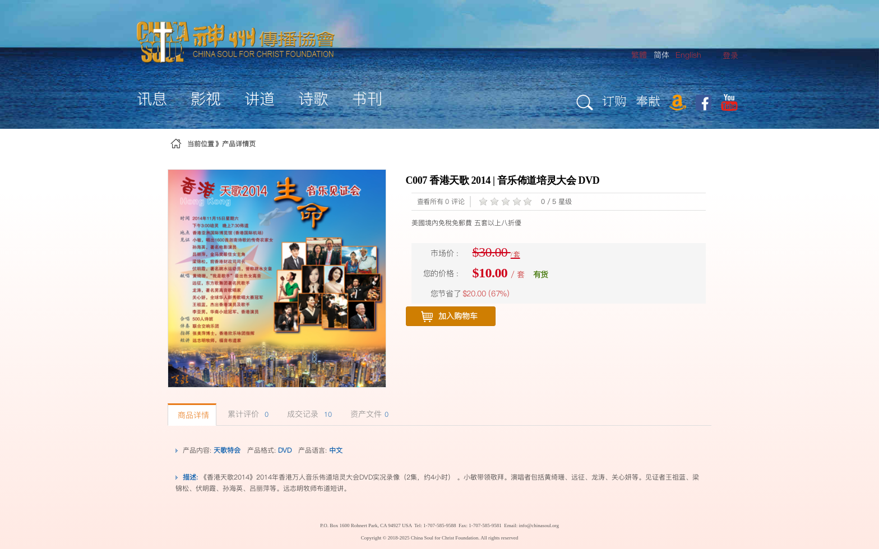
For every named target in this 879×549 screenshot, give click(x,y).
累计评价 (247, 414)
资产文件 (368, 414)
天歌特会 (227, 450)
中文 (336, 450)
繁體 (639, 55)
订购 (614, 100)
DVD (285, 450)
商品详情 (192, 415)
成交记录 (308, 414)
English (688, 55)
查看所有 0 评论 (441, 201)
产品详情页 (239, 143)
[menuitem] (730, 56)
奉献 (648, 100)
